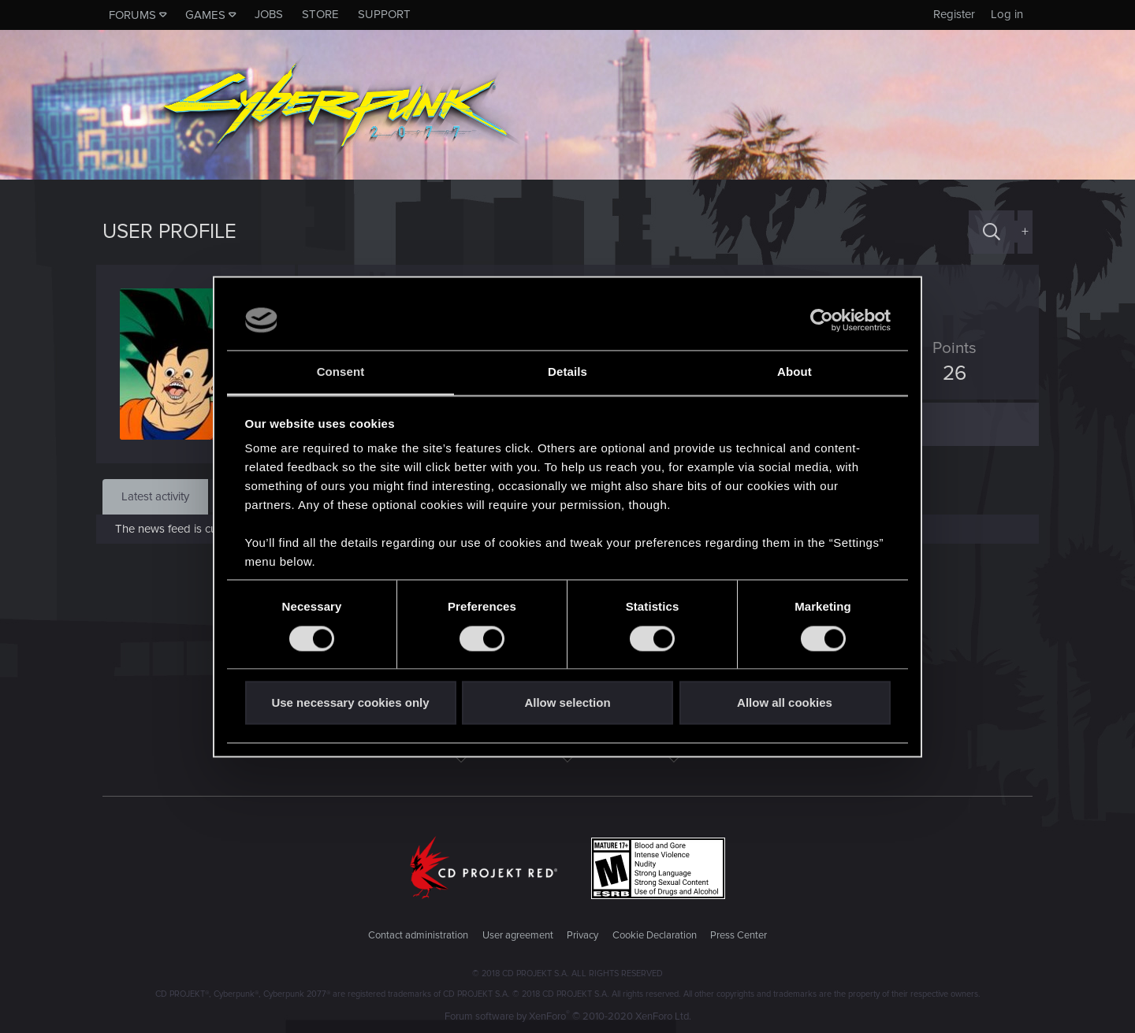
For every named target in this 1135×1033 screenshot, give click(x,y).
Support (384, 14)
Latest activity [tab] (155, 496)
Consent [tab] (341, 372)
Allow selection (567, 703)
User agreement (517, 935)
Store (320, 14)
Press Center (738, 935)
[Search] (991, 232)
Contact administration (418, 935)
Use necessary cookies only (350, 703)
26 (948, 373)
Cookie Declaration (654, 935)
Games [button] (205, 15)
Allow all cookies (784, 703)
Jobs (269, 14)
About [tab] (794, 372)
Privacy (582, 935)
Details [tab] (567, 372)
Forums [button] (132, 15)
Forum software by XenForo (568, 1016)
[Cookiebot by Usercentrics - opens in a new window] (822, 320)
